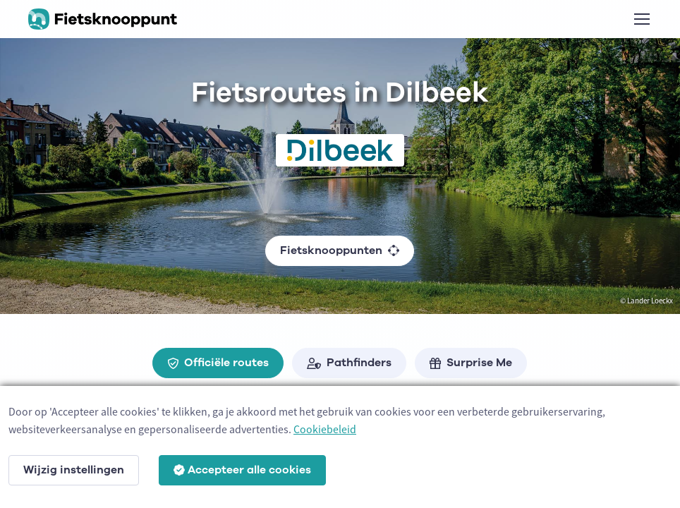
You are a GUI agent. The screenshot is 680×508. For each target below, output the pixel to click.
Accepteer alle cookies (242, 470)
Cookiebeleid (324, 429)
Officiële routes (218, 362)
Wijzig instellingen (73, 470)
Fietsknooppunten (339, 250)
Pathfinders (349, 362)
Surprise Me (471, 362)
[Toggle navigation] (641, 19)
